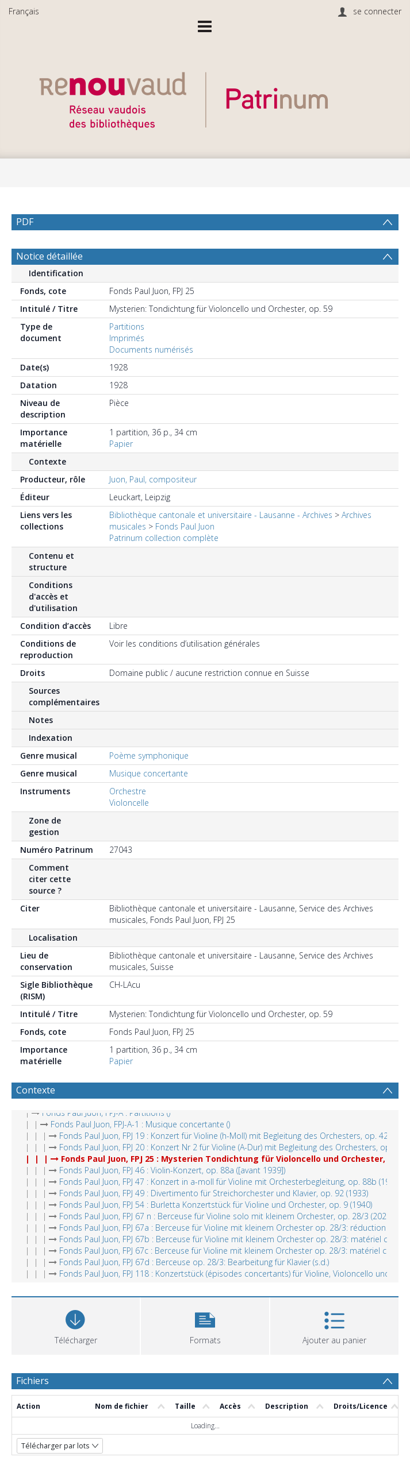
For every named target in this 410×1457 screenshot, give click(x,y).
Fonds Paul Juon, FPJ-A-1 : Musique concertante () (140, 1124)
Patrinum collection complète (164, 537)
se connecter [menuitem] (377, 11)
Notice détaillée (49, 256)
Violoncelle (129, 802)
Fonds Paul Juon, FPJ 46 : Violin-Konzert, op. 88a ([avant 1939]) (172, 1170)
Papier (121, 443)
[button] (205, 1324)
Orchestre (127, 791)
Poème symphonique (149, 755)
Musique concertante (148, 773)
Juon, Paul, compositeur (153, 479)
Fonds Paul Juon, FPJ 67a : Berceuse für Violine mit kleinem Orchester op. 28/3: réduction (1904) (234, 1227)
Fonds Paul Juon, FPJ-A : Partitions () (106, 1112)
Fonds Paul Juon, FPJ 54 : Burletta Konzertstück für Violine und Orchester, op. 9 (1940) (215, 1204)
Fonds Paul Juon (184, 526)
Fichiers (32, 1380)
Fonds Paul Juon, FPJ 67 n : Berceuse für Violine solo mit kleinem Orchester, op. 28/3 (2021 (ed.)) (234, 1216)
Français (24, 11)
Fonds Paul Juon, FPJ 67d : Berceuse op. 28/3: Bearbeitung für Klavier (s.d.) (194, 1262)
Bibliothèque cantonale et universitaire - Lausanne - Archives (220, 514)
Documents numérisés (151, 349)
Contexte (35, 1090)
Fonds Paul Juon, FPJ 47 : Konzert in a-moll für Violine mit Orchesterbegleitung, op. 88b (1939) (230, 1181)
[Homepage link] (205, 97)
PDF (24, 221)
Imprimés (126, 338)
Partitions (126, 326)
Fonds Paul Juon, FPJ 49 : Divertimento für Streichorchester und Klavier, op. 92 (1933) (213, 1193)
